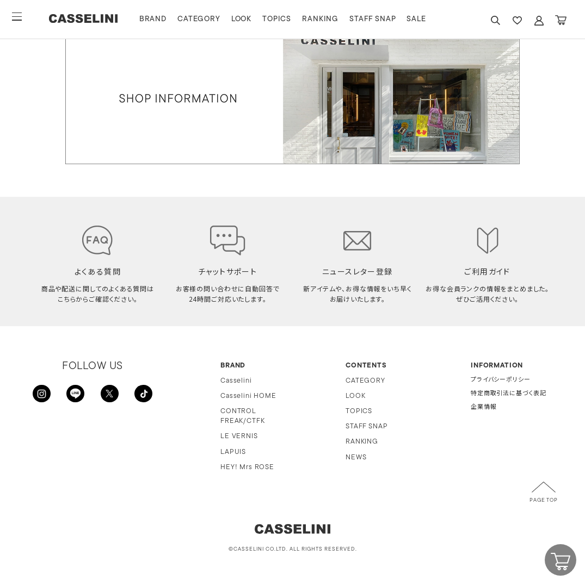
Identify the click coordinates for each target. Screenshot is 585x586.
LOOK (259, 19)
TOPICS (294, 19)
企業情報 (483, 407)
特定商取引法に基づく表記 (508, 394)
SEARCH (495, 20)
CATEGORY (216, 19)
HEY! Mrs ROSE (247, 467)
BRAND (170, 19)
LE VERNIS (239, 436)
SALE (434, 19)
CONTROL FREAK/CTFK (242, 416)
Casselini (236, 380)
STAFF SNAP (390, 19)
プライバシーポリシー (500, 380)
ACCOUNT (539, 20)
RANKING (338, 19)
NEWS (356, 457)
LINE (76, 396)
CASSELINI (92, 19)
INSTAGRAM (43, 396)
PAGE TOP (543, 500)
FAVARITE (517, 20)
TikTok (141, 396)
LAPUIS (233, 452)
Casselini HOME (248, 396)
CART (560, 20)
